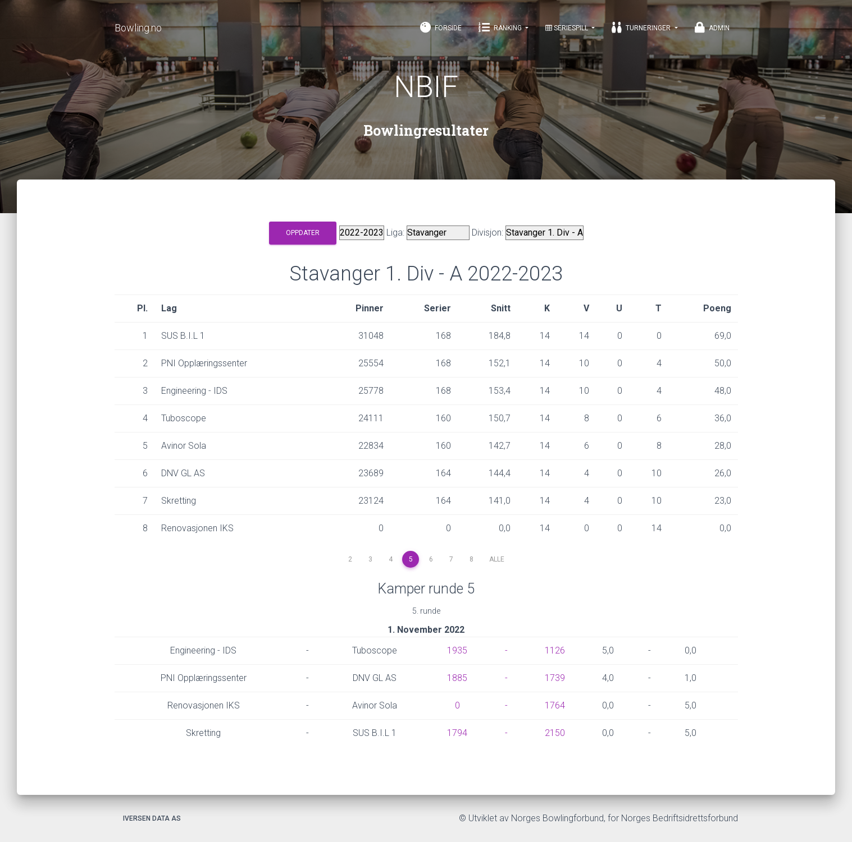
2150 (555, 733)
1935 (457, 650)
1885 (457, 678)
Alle (496, 559)
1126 (555, 650)
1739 (555, 678)
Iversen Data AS (152, 818)
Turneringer (642, 27)
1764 (555, 705)
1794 (457, 733)
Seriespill (567, 28)
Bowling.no (138, 28)
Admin (712, 27)
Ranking (501, 27)
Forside (441, 27)
